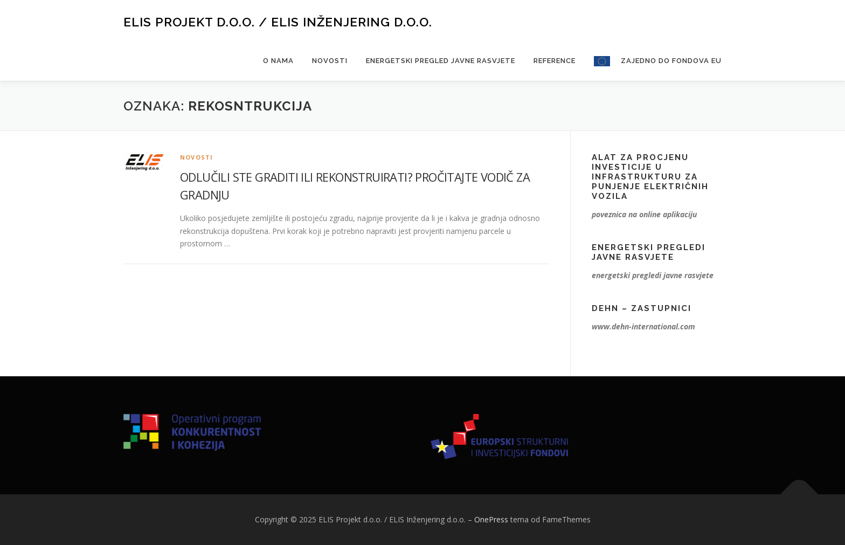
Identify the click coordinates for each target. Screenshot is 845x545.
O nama (278, 61)
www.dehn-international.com (643, 326)
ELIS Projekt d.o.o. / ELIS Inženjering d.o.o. (277, 22)
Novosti (330, 61)
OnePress (491, 519)
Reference (555, 61)
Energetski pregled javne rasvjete (440, 61)
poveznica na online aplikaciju (644, 214)
